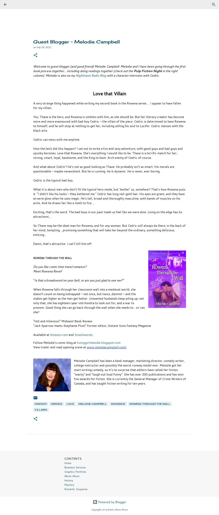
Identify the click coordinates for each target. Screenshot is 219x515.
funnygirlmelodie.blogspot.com (99, 342)
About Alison (71, 476)
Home (67, 463)
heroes (56, 403)
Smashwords (84, 334)
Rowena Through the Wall (150, 403)
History (68, 480)
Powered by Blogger (109, 502)
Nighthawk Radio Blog (91, 75)
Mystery (69, 485)
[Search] (16, 4)
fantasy (41, 403)
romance (118, 403)
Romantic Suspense (76, 489)
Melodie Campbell (92, 403)
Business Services (75, 467)
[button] (35, 55)
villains (41, 409)
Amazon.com (59, 334)
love (70, 403)
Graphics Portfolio (75, 472)
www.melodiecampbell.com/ (106, 347)
